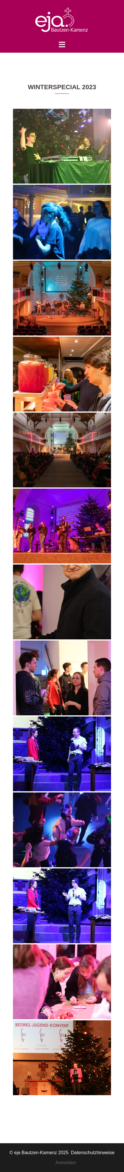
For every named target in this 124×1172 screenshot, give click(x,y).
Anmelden (65, 1162)
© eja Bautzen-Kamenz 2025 (40, 1152)
